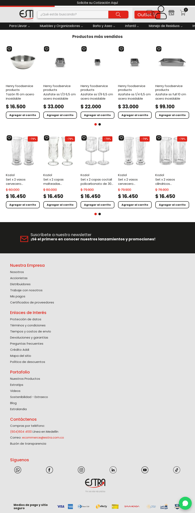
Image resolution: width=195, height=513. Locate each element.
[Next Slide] (190, 3)
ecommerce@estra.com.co (43, 437)
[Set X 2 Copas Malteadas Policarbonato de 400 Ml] (60, 172)
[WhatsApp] (185, 503)
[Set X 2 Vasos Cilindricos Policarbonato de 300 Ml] (172, 172)
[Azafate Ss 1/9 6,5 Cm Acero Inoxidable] (97, 82)
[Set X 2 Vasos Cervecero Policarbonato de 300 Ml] (135, 172)
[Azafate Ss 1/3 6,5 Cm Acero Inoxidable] (60, 82)
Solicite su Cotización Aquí (97, 2)
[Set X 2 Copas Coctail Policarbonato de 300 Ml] (97, 172)
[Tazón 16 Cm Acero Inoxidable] (23, 82)
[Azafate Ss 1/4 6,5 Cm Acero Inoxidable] (135, 82)
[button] (150, 14)
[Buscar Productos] (118, 14)
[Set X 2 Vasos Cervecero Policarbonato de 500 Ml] (23, 172)
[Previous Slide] (4, 3)
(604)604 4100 (21, 431)
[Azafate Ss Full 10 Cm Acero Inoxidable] (172, 82)
